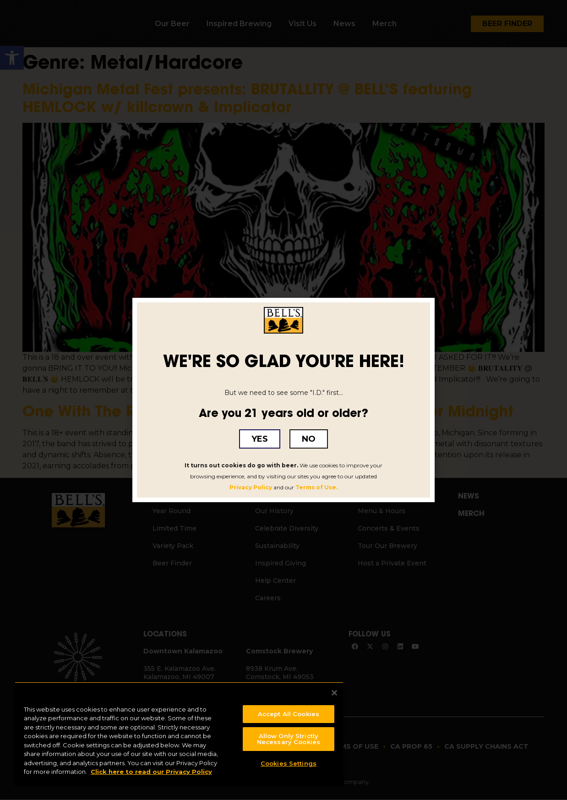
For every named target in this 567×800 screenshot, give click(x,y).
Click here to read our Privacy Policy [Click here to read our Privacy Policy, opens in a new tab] (151, 769)
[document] (283, 400)
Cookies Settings (288, 762)
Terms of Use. (316, 487)
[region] (179, 732)
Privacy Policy (250, 487)
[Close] (334, 690)
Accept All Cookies (288, 711)
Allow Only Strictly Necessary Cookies (288, 737)
